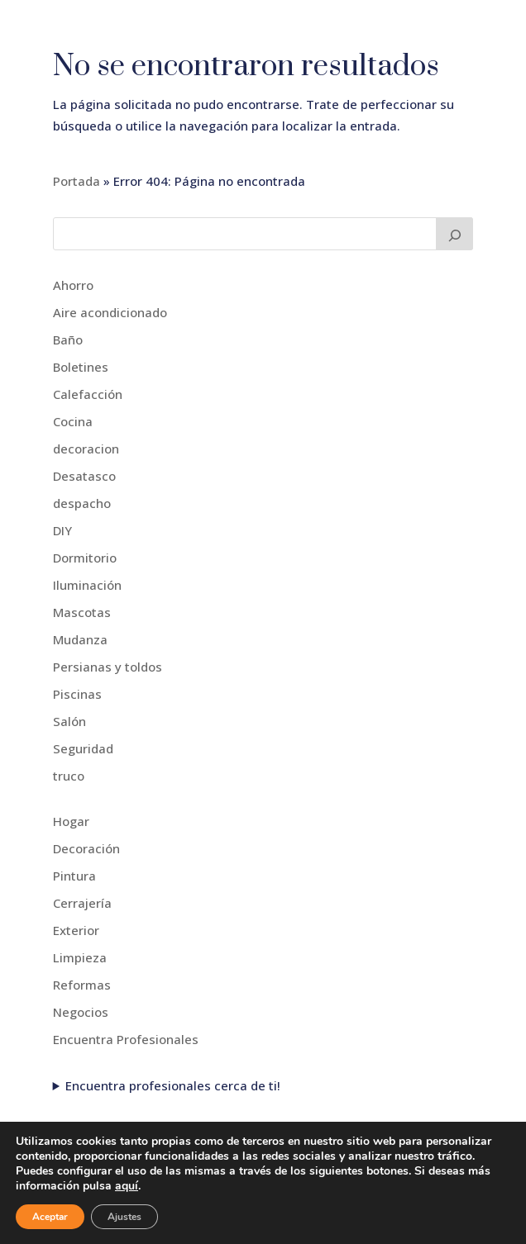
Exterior (76, 930)
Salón (69, 721)
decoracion (86, 448)
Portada (76, 181)
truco (68, 775)
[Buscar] (455, 233)
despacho (82, 503)
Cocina (73, 421)
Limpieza (80, 957)
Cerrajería (82, 903)
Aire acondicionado (110, 312)
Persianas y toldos (107, 666)
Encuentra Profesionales (125, 1039)
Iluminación (87, 585)
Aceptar (50, 1216)
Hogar (71, 821)
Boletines (80, 366)
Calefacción (87, 394)
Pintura (74, 875)
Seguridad (83, 748)
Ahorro (73, 285)
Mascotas (82, 612)
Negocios (80, 1012)
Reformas (82, 984)
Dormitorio (85, 557)
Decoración (86, 848)
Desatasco (84, 476)
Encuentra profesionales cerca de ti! (172, 1085)
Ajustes (124, 1216)
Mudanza (80, 639)
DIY (62, 530)
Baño (68, 339)
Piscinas (77, 694)
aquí (126, 1186)
